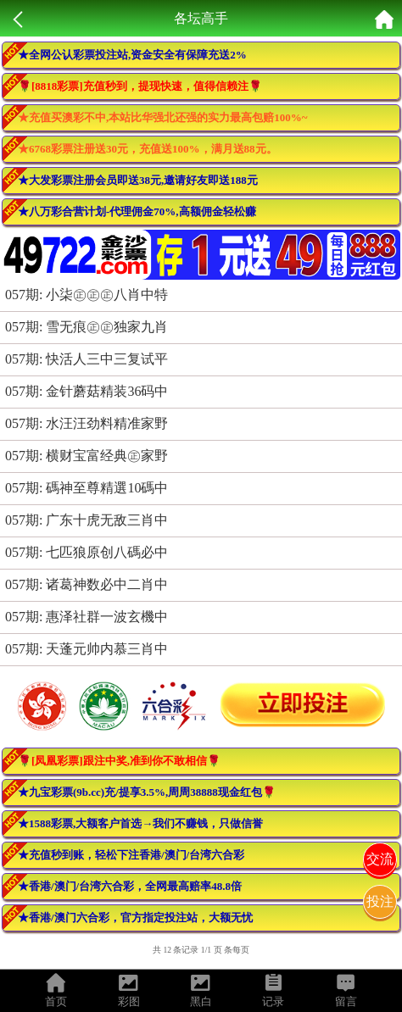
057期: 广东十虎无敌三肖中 (86, 520)
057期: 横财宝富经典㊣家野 (86, 455)
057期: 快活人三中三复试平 (86, 359)
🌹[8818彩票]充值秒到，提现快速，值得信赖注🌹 (140, 86)
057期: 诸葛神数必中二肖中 (86, 584)
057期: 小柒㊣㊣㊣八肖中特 (86, 294)
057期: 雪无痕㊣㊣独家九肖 (86, 327)
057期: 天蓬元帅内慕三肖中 (86, 649)
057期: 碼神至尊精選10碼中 (86, 488)
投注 (380, 901)
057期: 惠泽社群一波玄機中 (86, 616)
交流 (380, 859)
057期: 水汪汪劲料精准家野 (86, 423)
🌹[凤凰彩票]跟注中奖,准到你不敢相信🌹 (119, 760)
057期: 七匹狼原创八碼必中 (86, 552)
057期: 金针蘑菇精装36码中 (86, 391)
